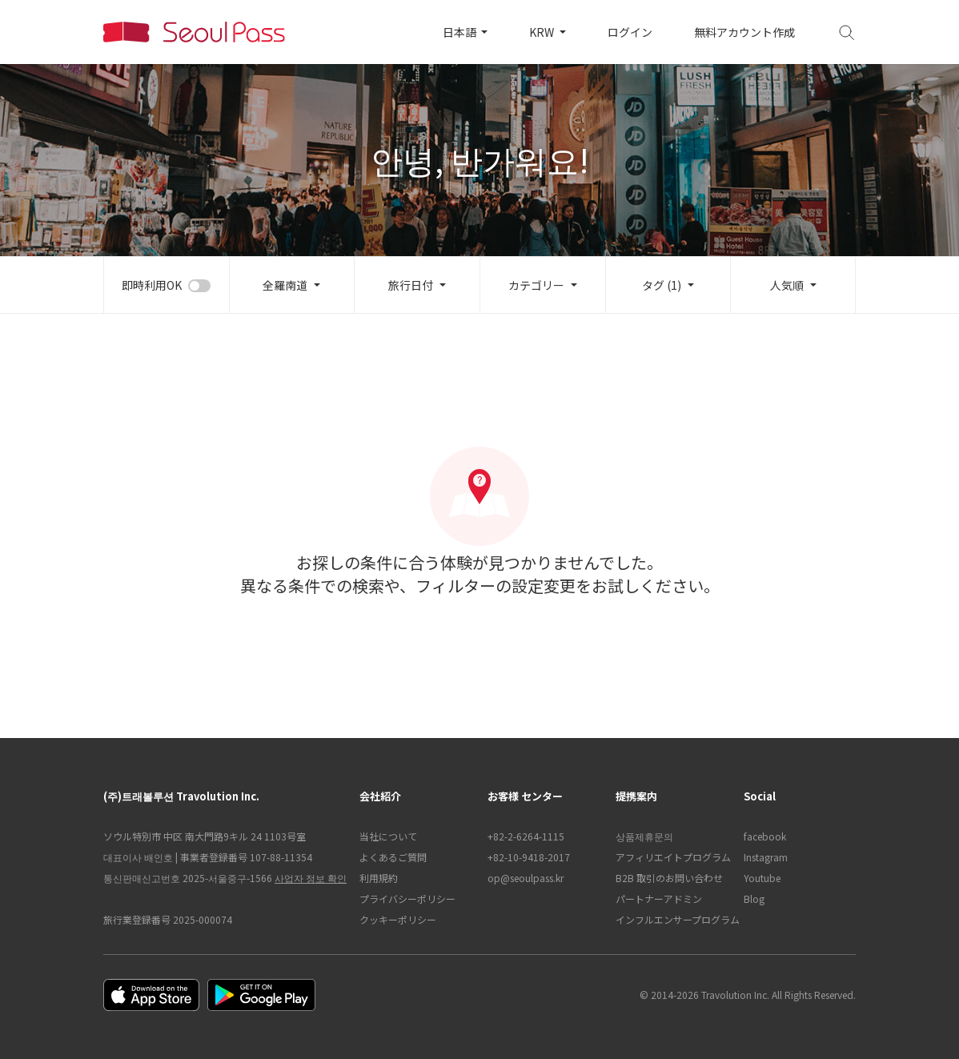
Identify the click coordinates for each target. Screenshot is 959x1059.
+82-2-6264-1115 (526, 836)
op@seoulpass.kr (526, 878)
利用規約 (378, 878)
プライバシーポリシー (407, 898)
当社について (388, 836)
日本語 (461, 32)
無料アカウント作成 (744, 32)
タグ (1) (661, 285)
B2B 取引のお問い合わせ (669, 878)
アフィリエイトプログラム (672, 857)
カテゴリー (536, 285)
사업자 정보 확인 (311, 878)
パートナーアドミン (659, 898)
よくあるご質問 (393, 857)
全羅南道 (285, 285)
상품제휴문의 (644, 836)
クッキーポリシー (397, 919)
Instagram (766, 857)
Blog (754, 898)
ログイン (630, 32)
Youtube (762, 878)
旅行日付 (410, 285)
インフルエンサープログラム (672, 919)
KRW (542, 32)
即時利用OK (152, 285)
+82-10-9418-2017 (529, 857)
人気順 (787, 285)
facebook (765, 836)
